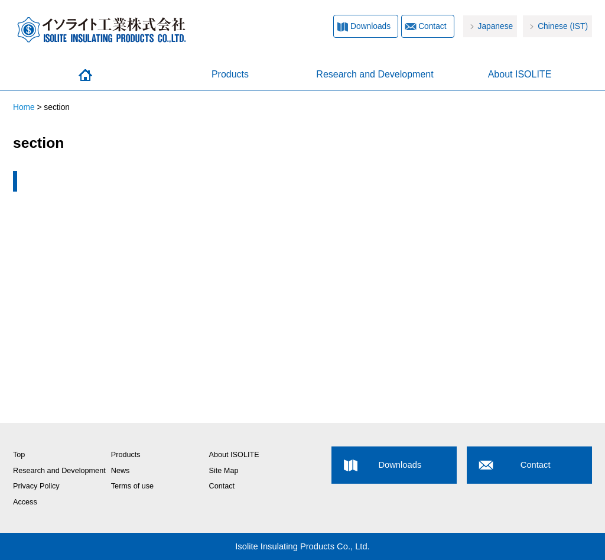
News (120, 471)
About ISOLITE (520, 74)
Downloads (370, 26)
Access (25, 502)
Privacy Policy (36, 486)
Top (19, 455)
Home (85, 75)
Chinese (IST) (563, 26)
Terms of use (132, 486)
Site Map (224, 471)
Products (230, 74)
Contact (432, 26)
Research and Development (374, 74)
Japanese (495, 26)
